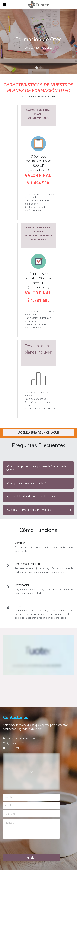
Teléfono (9, 813)
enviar (31, 857)
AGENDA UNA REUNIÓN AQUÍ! (38, 432)
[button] (38, 468)
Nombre (9, 797)
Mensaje (9, 822)
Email (7, 805)
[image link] (38, 4)
